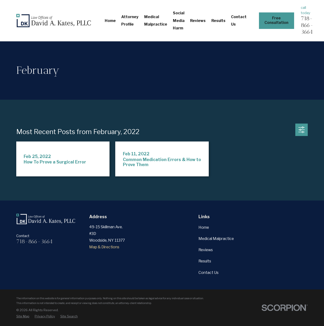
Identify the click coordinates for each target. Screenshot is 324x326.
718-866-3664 (307, 25)
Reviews (205, 250)
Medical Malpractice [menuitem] (155, 21)
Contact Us (208, 272)
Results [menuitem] (218, 20)
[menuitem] (22, 316)
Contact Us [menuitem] (239, 21)
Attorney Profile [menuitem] (129, 21)
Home (203, 227)
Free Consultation (276, 20)
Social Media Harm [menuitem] (179, 20)
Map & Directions (104, 247)
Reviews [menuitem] (198, 20)
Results (204, 261)
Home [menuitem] (110, 20)
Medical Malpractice (216, 238)
